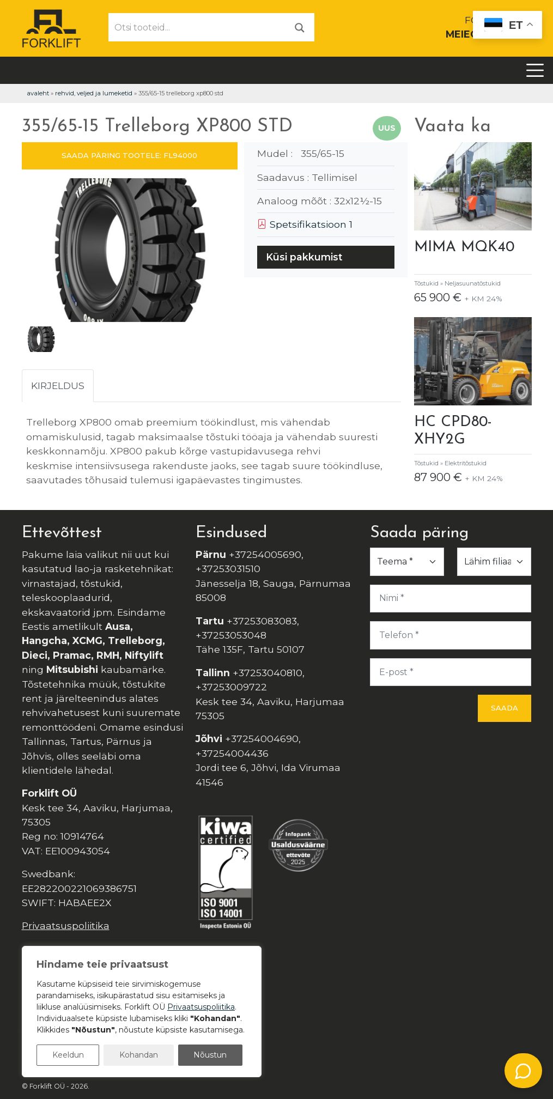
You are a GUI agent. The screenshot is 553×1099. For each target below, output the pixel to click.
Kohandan (138, 1055)
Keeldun (68, 1055)
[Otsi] (299, 27)
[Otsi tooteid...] (197, 27)
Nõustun (210, 1055)
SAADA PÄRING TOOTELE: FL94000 (129, 155)
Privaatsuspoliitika (66, 925)
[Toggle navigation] (535, 70)
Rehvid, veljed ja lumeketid (93, 93)
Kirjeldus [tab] (57, 385)
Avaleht (38, 93)
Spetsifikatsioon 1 (305, 224)
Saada (504, 707)
